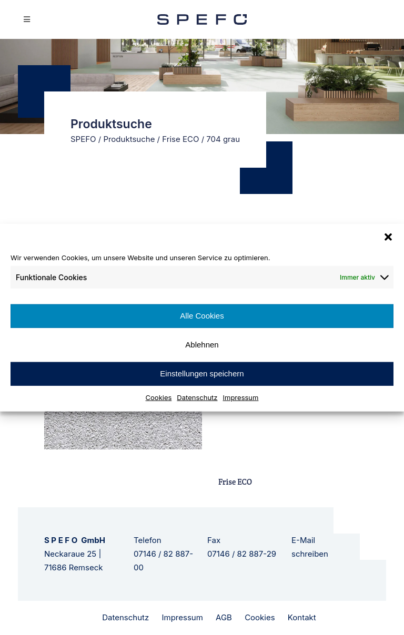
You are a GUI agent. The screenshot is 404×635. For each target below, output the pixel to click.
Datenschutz (197, 397)
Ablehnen (201, 344)
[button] (388, 237)
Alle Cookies (202, 315)
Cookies (159, 397)
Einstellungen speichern (202, 373)
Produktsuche (129, 139)
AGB (224, 617)
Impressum (241, 397)
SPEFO (83, 139)
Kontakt (302, 617)
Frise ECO (180, 139)
